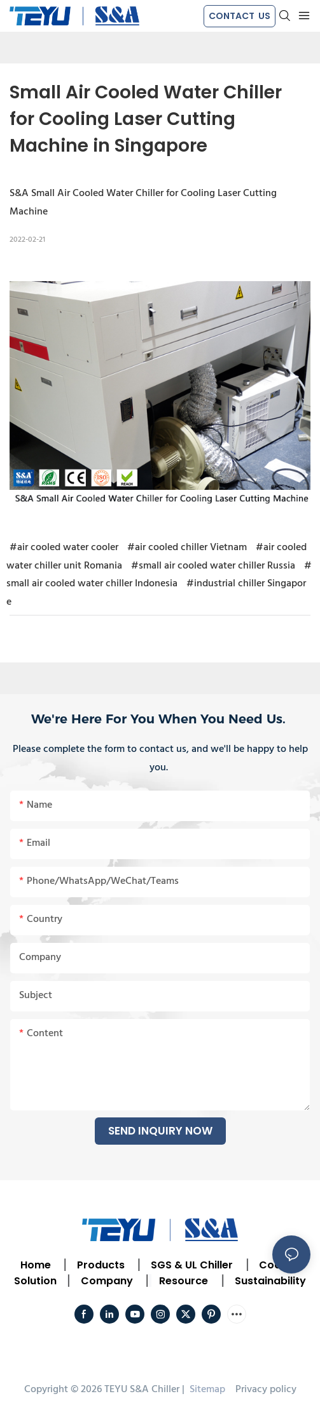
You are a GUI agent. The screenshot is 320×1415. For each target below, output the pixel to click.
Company (107, 1281)
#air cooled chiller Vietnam (187, 547)
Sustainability (270, 1281)
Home (35, 1265)
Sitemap (206, 1389)
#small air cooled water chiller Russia (213, 566)
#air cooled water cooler (64, 547)
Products (99, 1265)
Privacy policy (265, 1389)
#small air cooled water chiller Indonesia (159, 575)
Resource (183, 1281)
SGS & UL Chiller (192, 1265)
